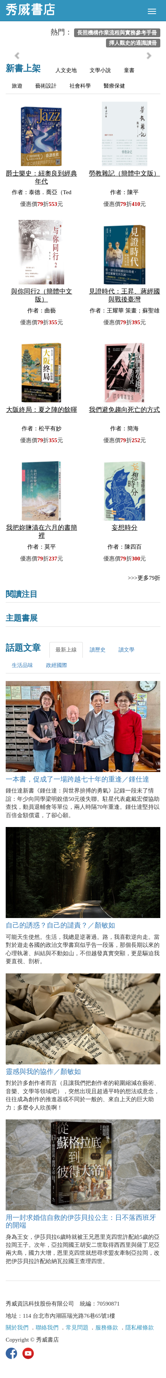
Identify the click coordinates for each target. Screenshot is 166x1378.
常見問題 (77, 1328)
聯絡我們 (47, 1328)
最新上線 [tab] (66, 650)
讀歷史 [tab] (98, 650)
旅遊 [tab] (17, 86)
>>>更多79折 (144, 578)
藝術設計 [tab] (46, 86)
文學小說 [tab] (100, 70)
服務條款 (106, 1328)
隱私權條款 (139, 1328)
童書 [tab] (129, 70)
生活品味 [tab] (22, 665)
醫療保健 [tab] (114, 86)
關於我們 (17, 1328)
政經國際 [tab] (56, 665)
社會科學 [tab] (80, 86)
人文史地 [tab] (66, 70)
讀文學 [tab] (126, 650)
